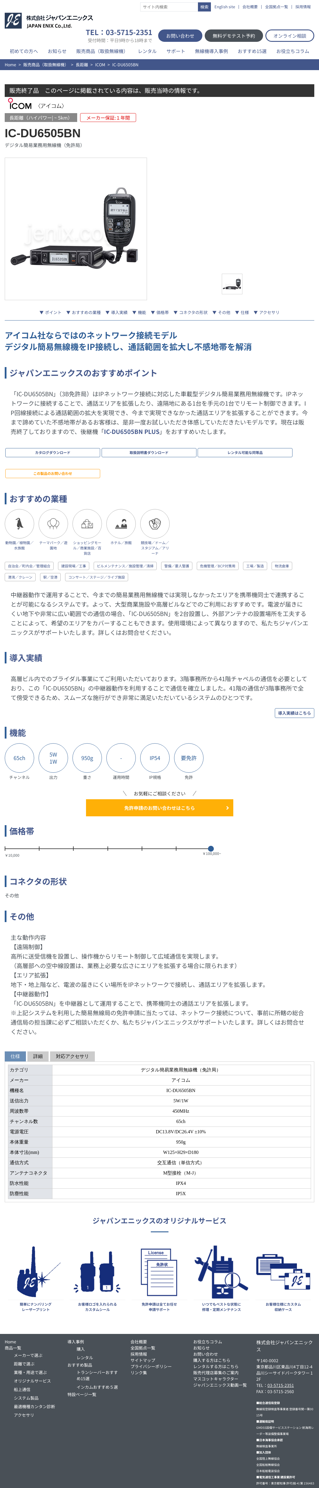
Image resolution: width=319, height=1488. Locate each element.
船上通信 (22, 1360)
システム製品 (26, 1369)
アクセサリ (269, 312)
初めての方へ (24, 51)
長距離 (82, 64)
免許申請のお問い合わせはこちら (159, 778)
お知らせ (57, 51)
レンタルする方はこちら (216, 1337)
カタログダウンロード (34, 448)
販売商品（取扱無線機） (102, 51)
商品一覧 (13, 1319)
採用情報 (303, 7)
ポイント (53, 312)
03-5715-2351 (280, 1356)
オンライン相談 (289, 35)
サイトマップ (142, 1331)
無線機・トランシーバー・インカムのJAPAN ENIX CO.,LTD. (158, 1480)
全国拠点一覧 (276, 7)
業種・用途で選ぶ (30, 1343)
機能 (142, 312)
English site (224, 7)
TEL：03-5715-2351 (119, 36)
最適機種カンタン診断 (34, 1377)
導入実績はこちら (294, 684)
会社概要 (250, 7)
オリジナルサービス (32, 1352)
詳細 (38, 1027)
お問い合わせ (180, 35)
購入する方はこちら (211, 1331)
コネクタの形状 (193, 312)
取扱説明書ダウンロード (92, 448)
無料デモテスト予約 (234, 35)
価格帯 (162, 312)
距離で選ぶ (24, 1334)
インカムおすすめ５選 (97, 1358)
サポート (175, 51)
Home (10, 64)
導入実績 (119, 312)
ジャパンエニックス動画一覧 (220, 1356)
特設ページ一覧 (81, 1365)
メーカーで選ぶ (28, 1326)
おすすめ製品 (79, 1336)
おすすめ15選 (252, 51)
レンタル (147, 51)
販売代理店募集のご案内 (216, 1343)
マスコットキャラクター (215, 1349)
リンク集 (138, 1343)
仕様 (245, 312)
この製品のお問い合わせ (210, 448)
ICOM (100, 64)
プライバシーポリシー (151, 1337)
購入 (81, 1320)
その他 (224, 312)
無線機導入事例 (211, 51)
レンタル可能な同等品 (151, 448)
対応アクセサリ (72, 1027)
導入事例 (75, 1312)
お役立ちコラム (292, 51)
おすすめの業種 (86, 312)
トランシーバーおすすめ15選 (97, 1346)
